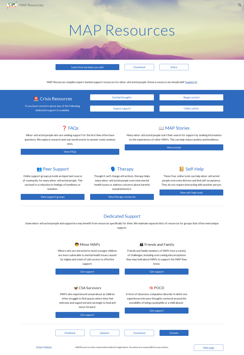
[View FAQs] (70, 152)
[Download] (139, 67)
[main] (122, 30)
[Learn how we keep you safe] (87, 67)
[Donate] (174, 333)
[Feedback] (70, 333)
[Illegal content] (191, 97)
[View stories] (174, 147)
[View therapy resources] (122, 197)
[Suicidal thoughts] (122, 97)
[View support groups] (52, 197)
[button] (240, 5)
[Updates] (104, 333)
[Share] (174, 67)
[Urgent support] (122, 109)
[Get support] (87, 272)
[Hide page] (208, 348)
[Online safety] (191, 109)
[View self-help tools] (191, 192)
